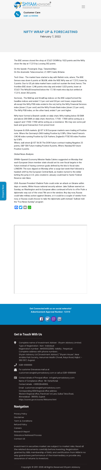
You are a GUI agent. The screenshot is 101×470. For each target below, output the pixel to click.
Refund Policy (20, 424)
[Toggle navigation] (83, 6)
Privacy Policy (20, 413)
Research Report (22, 431)
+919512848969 (40, 384)
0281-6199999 (31, 16)
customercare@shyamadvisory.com (36, 372)
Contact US (19, 438)
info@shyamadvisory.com (62, 377)
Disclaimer (19, 417)
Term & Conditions (23, 421)
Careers (18, 428)
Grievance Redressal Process (28, 435)
